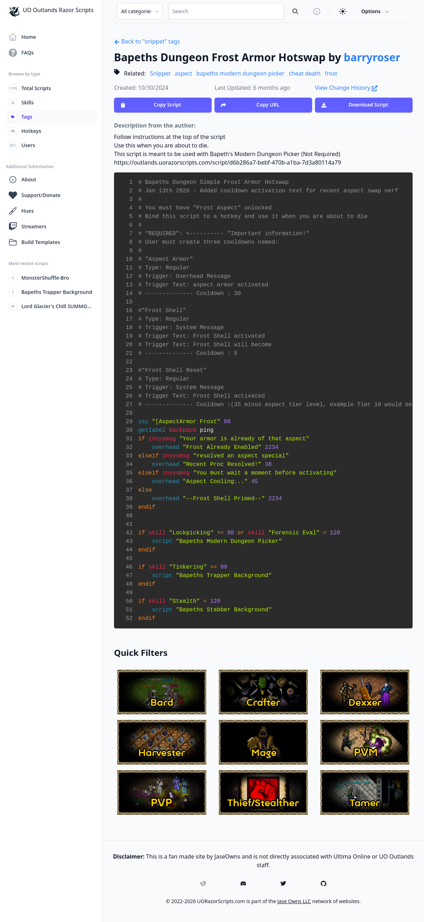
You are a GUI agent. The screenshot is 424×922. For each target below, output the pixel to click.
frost (331, 73)
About (22, 179)
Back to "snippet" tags (147, 41)
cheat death (305, 73)
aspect (183, 73)
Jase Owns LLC (294, 901)
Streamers (27, 226)
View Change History (346, 88)
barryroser (372, 57)
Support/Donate (35, 195)
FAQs (21, 52)
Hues (21, 211)
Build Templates (34, 242)
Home (22, 37)
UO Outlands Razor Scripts (51, 11)
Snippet (160, 73)
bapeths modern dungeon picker (240, 73)
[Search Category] (139, 11)
